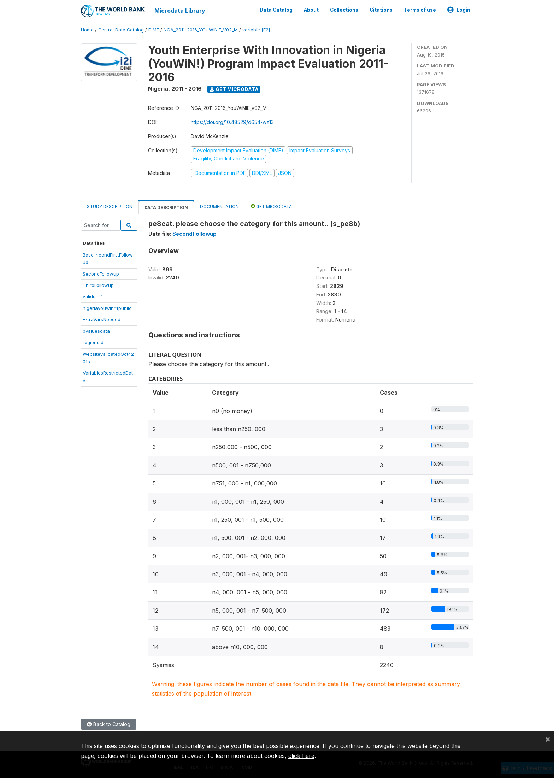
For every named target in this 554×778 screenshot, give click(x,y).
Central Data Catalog (121, 30)
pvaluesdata (96, 331)
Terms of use (420, 10)
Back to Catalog (108, 724)
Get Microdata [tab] (271, 206)
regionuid (93, 342)
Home (87, 30)
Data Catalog (276, 10)
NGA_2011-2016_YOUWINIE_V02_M (201, 30)
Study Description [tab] (109, 206)
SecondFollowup (101, 273)
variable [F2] (256, 30)
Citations (381, 10)
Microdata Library (179, 10)
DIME (153, 30)
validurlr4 (93, 296)
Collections (344, 10)
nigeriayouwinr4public (107, 308)
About (311, 10)
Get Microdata (234, 89)
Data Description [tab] (166, 207)
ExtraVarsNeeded (101, 319)
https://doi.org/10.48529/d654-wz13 (232, 122)
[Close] (547, 739)
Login (458, 10)
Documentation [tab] (219, 206)
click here (301, 755)
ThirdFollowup (98, 285)
